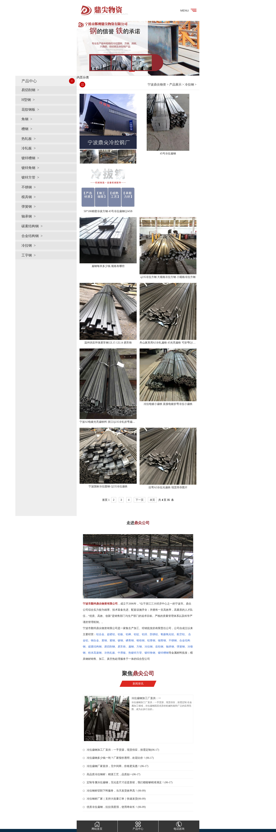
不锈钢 (26, 187)
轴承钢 (26, 216)
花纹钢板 (28, 109)
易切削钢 (28, 90)
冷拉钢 (26, 245)
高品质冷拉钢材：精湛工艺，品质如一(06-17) (113, 774)
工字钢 (26, 255)
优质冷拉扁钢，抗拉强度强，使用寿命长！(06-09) (116, 807)
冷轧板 (26, 148)
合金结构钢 (30, 236)
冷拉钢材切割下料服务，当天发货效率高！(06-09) (116, 790)
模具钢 (26, 197)
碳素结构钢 (30, 226)
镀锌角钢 (28, 168)
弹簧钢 (26, 206)
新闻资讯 (138, 683)
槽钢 (24, 129)
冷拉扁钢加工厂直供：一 (146, 698)
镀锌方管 (28, 177)
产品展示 (175, 84)
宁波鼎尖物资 (157, 84)
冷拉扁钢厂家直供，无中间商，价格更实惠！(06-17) (117, 766)
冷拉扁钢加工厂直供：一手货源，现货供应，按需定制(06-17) (123, 749)
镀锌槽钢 (28, 158)
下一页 (140, 499)
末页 (152, 499)
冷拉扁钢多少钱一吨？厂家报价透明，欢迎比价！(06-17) (120, 757)
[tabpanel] (138, 48)
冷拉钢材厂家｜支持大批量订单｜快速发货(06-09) (116, 798)
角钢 (24, 119)
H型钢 (26, 100)
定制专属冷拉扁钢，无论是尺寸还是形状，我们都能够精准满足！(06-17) (129, 782)
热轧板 (26, 139)
